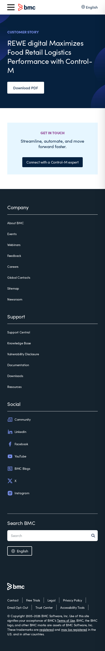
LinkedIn (16, 432)
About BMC (15, 223)
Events (11, 234)
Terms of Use (66, 620)
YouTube (16, 456)
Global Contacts (18, 277)
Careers (12, 266)
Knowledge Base (19, 343)
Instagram (18, 493)
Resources (14, 387)
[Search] (94, 535)
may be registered (74, 629)
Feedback (14, 255)
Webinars (13, 245)
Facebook (17, 444)
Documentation (18, 365)
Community (18, 419)
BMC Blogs (18, 468)
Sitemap (13, 288)
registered (46, 629)
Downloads (15, 376)
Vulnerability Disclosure (23, 354)
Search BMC (21, 522)
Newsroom (14, 299)
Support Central (18, 332)
